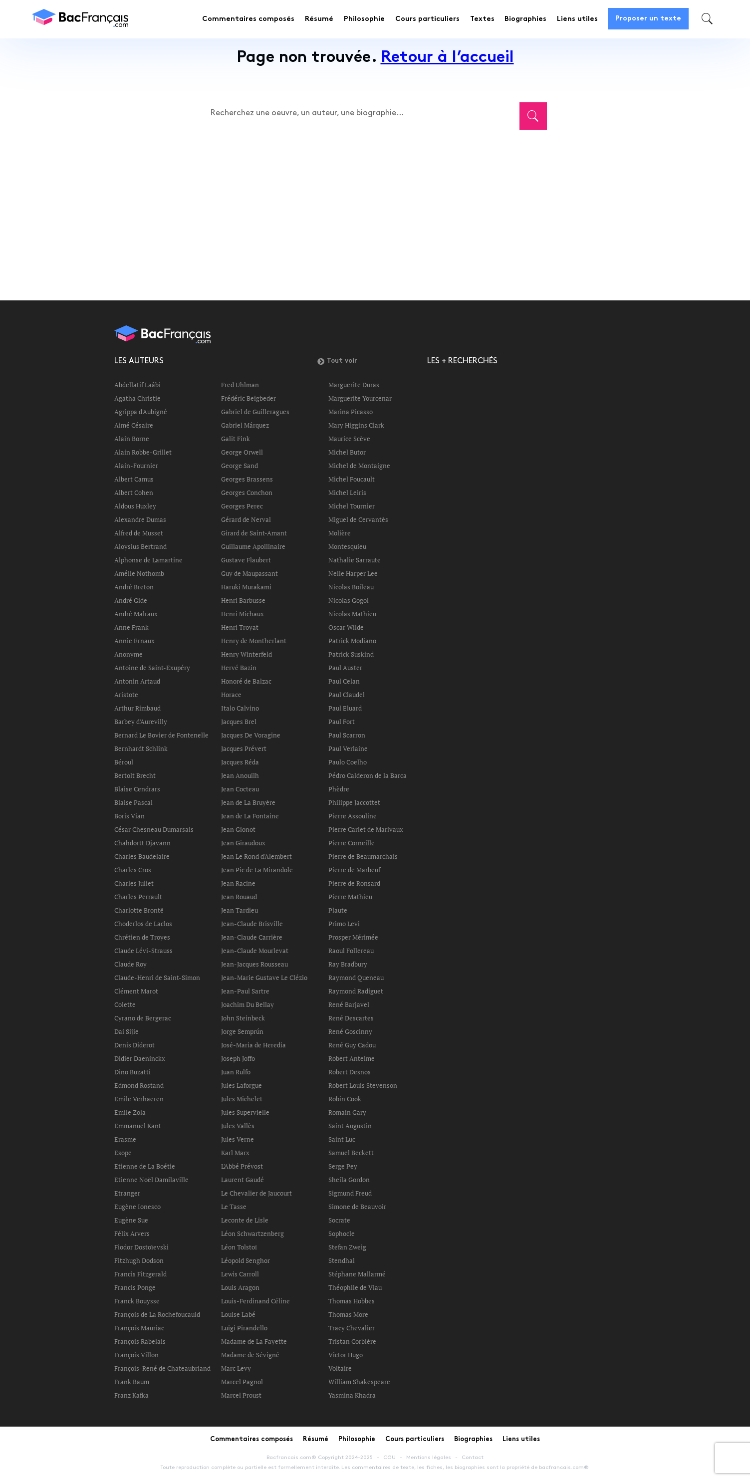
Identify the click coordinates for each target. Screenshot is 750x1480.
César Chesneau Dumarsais (154, 829)
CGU (389, 1457)
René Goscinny (350, 1031)
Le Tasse (234, 1206)
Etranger (127, 1193)
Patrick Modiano (352, 640)
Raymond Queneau (356, 977)
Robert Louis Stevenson (362, 1085)
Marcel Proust (241, 1395)
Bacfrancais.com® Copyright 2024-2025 (319, 1457)
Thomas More (348, 1314)
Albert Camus (134, 479)
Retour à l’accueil (447, 58)
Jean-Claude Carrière (251, 937)
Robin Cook (344, 1098)
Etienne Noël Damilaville (151, 1179)
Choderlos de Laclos (143, 923)
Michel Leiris (347, 492)
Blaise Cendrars (137, 788)
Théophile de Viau (355, 1287)
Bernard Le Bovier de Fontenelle (161, 735)
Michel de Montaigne (359, 465)
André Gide (130, 600)
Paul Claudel (346, 694)
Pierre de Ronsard (354, 883)
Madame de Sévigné (250, 1354)
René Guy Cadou (352, 1044)
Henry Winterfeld (246, 654)
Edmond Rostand (139, 1085)
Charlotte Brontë (139, 910)
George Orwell (242, 452)
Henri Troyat (239, 627)
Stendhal (341, 1260)
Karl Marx (235, 1152)
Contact (473, 1457)
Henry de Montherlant (253, 640)
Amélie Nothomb (139, 573)
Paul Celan (344, 681)
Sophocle (341, 1233)
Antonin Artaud (137, 681)
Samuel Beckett (351, 1152)
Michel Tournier (351, 505)
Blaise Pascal (133, 802)
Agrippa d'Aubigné (140, 411)
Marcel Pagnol (242, 1381)
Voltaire (340, 1368)
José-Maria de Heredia (253, 1044)
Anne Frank (131, 627)
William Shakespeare (359, 1381)
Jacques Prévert (243, 748)
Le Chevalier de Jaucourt (256, 1193)
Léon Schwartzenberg (252, 1233)
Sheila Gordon (349, 1179)
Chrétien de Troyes (142, 937)
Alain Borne (131, 438)
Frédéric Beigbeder (248, 398)
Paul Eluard (345, 708)
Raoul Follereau (351, 950)
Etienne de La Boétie (144, 1166)
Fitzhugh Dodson (139, 1260)
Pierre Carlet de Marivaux (365, 829)
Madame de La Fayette (254, 1341)
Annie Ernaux (134, 640)
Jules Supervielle (245, 1112)
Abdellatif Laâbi (137, 384)
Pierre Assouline (352, 815)
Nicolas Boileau (351, 586)
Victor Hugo (345, 1354)
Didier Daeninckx (139, 1058)
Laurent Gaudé (242, 1179)
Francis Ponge (135, 1287)
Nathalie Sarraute (354, 559)
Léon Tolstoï (239, 1246)
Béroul (123, 761)
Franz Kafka (131, 1395)
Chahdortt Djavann (142, 842)
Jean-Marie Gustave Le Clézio (264, 977)
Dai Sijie (126, 1031)
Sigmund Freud (350, 1193)
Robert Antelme (351, 1058)
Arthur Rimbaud (137, 708)
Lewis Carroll (240, 1273)
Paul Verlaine (348, 748)
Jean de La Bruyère (248, 802)
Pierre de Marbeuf (354, 869)
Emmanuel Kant (137, 1125)
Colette (125, 1004)
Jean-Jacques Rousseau (254, 964)
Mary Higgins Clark (356, 425)
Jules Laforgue (241, 1085)
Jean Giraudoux (243, 842)
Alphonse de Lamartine (148, 559)
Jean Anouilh (240, 775)
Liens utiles (577, 19)
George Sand (239, 465)
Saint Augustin (350, 1125)
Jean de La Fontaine (250, 815)
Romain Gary (347, 1112)
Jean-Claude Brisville (252, 923)
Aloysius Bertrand (140, 546)
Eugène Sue (131, 1220)
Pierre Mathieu (350, 896)
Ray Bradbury (347, 964)
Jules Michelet (241, 1098)
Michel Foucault (351, 479)
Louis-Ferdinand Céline (255, 1300)
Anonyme (128, 654)
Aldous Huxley (135, 505)
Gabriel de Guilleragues (255, 411)
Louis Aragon (240, 1287)
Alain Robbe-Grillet (143, 452)
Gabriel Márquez (245, 425)
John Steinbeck (243, 1017)
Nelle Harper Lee (353, 573)
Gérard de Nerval (246, 519)
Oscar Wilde (346, 627)
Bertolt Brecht (135, 775)
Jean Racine (238, 883)
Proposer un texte (648, 18)
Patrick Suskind (351, 654)
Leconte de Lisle (244, 1220)
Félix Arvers (132, 1233)
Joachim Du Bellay (247, 1004)
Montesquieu (347, 546)
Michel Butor (347, 452)
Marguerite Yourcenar (360, 398)
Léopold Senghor (245, 1260)
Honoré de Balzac (246, 681)
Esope (123, 1152)
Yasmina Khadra (352, 1395)
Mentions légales (428, 1457)
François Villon (136, 1354)
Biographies (525, 19)
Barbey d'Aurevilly (140, 721)
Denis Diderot (134, 1044)
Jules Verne (237, 1139)
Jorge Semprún (242, 1031)
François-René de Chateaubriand (162, 1368)
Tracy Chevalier (351, 1327)
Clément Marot (136, 991)
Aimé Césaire (133, 425)
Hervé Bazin (238, 667)
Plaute (337, 910)
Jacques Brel (238, 721)
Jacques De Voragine (250, 735)
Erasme (125, 1139)
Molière (339, 532)
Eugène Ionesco (137, 1206)
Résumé (319, 19)
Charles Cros (132, 869)
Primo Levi (344, 923)
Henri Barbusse (243, 600)
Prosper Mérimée (353, 937)
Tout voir (337, 361)
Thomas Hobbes (351, 1300)
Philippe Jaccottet (354, 802)
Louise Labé (238, 1314)
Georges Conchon (246, 492)
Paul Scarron (346, 735)
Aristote (126, 694)
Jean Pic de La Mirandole (257, 869)
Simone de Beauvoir (357, 1206)
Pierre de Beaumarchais (363, 856)
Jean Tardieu (239, 910)
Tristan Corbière (352, 1341)
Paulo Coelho (347, 761)
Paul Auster (345, 667)
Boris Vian (129, 815)
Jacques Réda (240, 761)
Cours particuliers (427, 19)
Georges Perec (242, 505)
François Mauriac (139, 1327)
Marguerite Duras (353, 384)
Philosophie (364, 19)
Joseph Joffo (238, 1058)
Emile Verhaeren (139, 1098)
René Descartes (351, 1017)
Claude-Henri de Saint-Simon (157, 977)
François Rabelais (140, 1341)
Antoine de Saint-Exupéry (152, 667)
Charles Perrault (138, 896)
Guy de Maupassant (249, 573)
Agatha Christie (137, 398)
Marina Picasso (350, 411)
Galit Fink (235, 438)
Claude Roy (130, 964)
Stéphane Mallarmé (357, 1273)
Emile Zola (130, 1112)
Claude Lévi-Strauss (143, 950)
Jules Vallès (237, 1125)
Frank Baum (131, 1381)
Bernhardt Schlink (141, 748)
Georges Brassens (247, 479)
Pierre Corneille (351, 842)
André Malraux (136, 613)
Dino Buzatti (132, 1071)
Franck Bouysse (137, 1300)
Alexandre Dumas (140, 519)
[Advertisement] (362, 208)
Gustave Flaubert (246, 559)
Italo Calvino (240, 708)
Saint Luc (341, 1139)
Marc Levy (236, 1368)
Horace (231, 694)
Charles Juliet (134, 883)
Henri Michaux (242, 613)
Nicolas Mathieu (352, 613)
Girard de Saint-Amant (254, 532)
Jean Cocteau (240, 788)
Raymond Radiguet (355, 991)
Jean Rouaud (239, 896)
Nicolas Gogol (348, 600)
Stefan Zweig (347, 1246)
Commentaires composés (248, 19)
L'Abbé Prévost (242, 1166)
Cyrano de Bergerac (142, 1017)
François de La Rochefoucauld (157, 1314)
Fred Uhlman (240, 384)
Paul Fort (341, 721)
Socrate (339, 1220)
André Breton (134, 586)
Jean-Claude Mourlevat (254, 950)
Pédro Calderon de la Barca (367, 775)
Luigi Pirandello (244, 1327)
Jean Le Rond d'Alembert (256, 856)
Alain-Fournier (136, 465)
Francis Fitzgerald (140, 1273)
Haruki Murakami (246, 586)
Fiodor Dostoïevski (141, 1246)
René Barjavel (348, 1004)
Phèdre (338, 788)
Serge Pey (342, 1166)
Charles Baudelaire (142, 856)
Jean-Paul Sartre (245, 991)
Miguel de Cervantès (358, 519)
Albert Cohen (133, 492)
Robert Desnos (349, 1071)
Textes (482, 19)
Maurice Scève (349, 438)
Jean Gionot (238, 829)
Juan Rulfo (235, 1071)
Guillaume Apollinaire (253, 546)
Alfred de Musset (138, 532)
